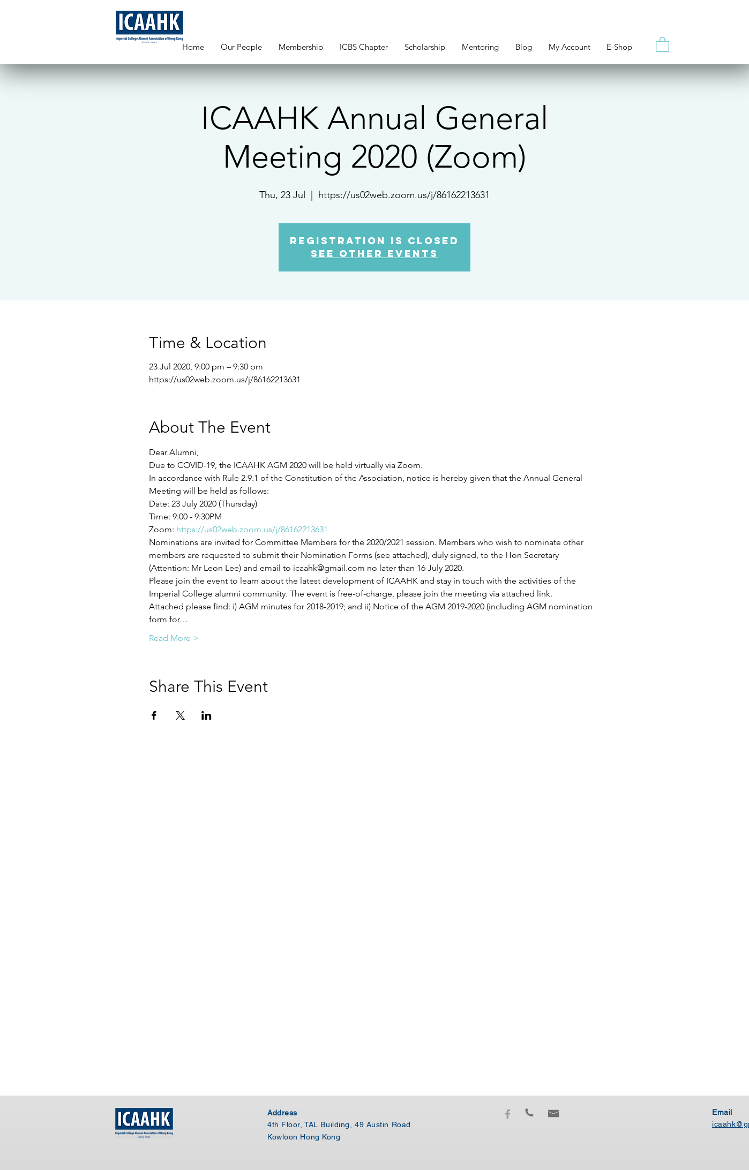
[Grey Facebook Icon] (507, 1114)
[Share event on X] (180, 715)
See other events (374, 253)
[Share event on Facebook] (154, 715)
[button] (662, 44)
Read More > (174, 638)
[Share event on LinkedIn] (206, 715)
